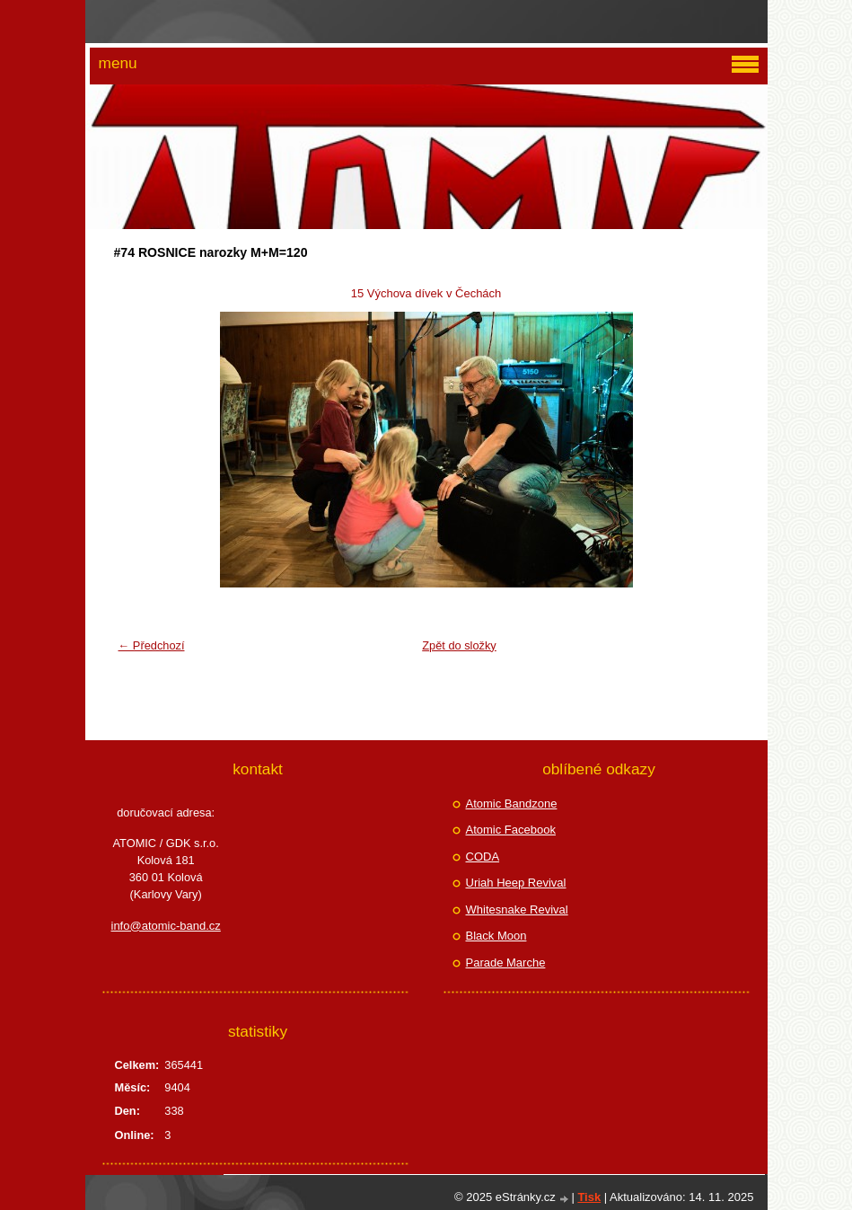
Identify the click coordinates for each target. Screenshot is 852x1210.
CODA (483, 856)
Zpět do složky (459, 645)
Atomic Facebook (511, 829)
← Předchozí (152, 645)
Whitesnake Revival (517, 909)
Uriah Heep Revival (516, 882)
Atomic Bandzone (512, 803)
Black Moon (496, 935)
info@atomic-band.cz (166, 925)
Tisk (589, 1197)
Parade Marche (506, 962)
